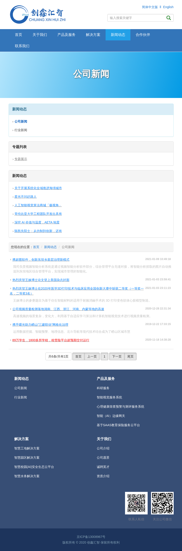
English (168, 7)
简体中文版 (150, 7)
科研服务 (103, 388)
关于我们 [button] (40, 35)
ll (160, 7)
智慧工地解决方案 (27, 448)
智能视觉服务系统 (109, 397)
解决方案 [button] (93, 35)
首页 (18, 35)
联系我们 (22, 46)
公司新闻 (20, 388)
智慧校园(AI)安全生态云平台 (34, 467)
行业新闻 (20, 130)
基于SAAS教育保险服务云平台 (118, 425)
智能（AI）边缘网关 (111, 416)
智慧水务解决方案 (27, 476)
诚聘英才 (103, 467)
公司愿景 (103, 457)
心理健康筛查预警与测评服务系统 (120, 406)
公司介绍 (103, 448)
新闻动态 (50, 247)
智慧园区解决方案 (27, 457)
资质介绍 (103, 476)
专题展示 (20, 159)
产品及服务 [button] (66, 35)
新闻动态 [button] (118, 35)
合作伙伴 (143, 35)
